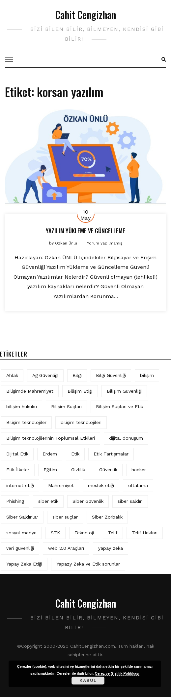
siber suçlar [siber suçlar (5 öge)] (65, 517)
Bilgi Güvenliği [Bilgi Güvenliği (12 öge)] (111, 375)
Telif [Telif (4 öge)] (113, 532)
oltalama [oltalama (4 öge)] (138, 485)
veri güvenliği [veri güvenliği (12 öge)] (20, 548)
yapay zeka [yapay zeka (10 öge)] (110, 548)
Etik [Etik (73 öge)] (75, 453)
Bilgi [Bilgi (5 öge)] (77, 375)
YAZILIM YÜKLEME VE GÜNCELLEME (85, 230)
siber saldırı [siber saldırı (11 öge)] (130, 501)
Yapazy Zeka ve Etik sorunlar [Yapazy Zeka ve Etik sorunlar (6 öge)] (88, 564)
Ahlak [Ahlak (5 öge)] (12, 375)
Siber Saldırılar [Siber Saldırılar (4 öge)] (22, 517)
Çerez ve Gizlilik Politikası (117, 673)
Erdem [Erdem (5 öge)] (50, 453)
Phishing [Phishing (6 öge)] (15, 501)
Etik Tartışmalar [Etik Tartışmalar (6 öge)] (111, 453)
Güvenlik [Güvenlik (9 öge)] (108, 469)
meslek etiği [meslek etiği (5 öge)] (101, 485)
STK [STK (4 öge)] (55, 532)
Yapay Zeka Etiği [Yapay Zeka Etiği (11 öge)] (24, 564)
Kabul (88, 680)
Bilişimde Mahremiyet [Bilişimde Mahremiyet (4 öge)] (29, 391)
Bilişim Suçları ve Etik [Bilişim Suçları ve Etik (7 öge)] (119, 406)
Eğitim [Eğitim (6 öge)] (50, 469)
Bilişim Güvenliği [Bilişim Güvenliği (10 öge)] (124, 391)
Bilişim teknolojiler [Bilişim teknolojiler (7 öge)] (26, 422)
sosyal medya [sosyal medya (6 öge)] (21, 532)
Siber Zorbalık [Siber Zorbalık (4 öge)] (107, 517)
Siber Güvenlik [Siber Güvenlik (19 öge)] (87, 501)
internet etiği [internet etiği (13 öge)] (20, 485)
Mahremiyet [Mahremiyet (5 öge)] (61, 485)
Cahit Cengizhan (85, 14)
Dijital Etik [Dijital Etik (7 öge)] (17, 453)
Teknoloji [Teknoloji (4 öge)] (84, 532)
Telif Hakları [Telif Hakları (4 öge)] (144, 532)
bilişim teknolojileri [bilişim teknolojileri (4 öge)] (81, 422)
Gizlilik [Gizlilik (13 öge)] (78, 469)
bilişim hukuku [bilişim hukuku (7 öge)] (21, 406)
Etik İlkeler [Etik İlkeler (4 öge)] (17, 469)
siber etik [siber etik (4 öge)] (48, 501)
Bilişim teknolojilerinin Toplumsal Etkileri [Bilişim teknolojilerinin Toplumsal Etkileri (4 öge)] (50, 438)
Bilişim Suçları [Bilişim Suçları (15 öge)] (66, 406)
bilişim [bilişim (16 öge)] (147, 375)
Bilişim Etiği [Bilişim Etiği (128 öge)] (80, 391)
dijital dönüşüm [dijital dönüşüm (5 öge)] (126, 438)
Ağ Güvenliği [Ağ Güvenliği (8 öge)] (45, 375)
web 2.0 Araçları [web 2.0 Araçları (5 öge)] (66, 548)
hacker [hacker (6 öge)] (138, 469)
